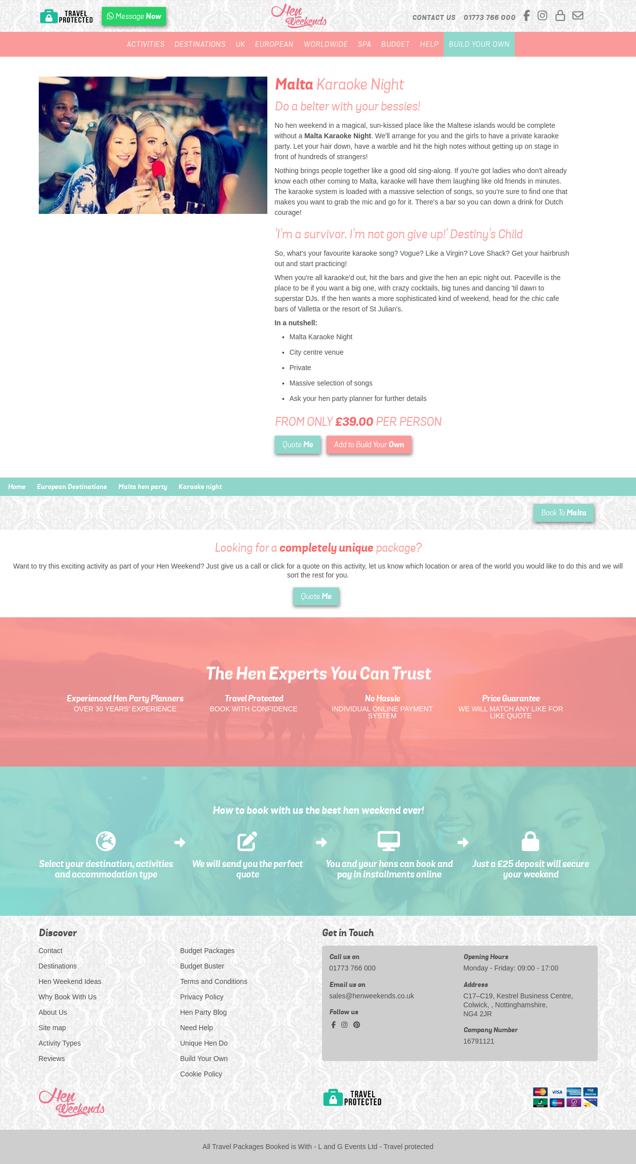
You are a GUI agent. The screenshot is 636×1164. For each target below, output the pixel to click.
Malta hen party (142, 486)
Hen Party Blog (203, 1012)
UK (240, 44)
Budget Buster (202, 966)
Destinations (200, 44)
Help (429, 44)
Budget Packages (207, 951)
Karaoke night (200, 486)
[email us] (577, 16)
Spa (364, 44)
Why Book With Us (68, 997)
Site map (52, 1028)
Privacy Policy (202, 997)
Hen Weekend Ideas (70, 981)
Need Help (196, 1028)
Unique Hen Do (204, 1043)
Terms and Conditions (213, 981)
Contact (51, 951)
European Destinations (72, 486)
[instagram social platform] (544, 16)
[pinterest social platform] (356, 1025)
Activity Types (60, 1043)
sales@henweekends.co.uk (371, 996)
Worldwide (326, 44)
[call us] (490, 17)
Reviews (52, 1059)
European (274, 44)
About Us (53, 1012)
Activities (145, 44)
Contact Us (434, 17)
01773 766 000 (352, 968)
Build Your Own (479, 44)
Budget (395, 44)
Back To (563, 512)
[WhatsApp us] (134, 16)
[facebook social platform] (528, 16)
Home (16, 486)
